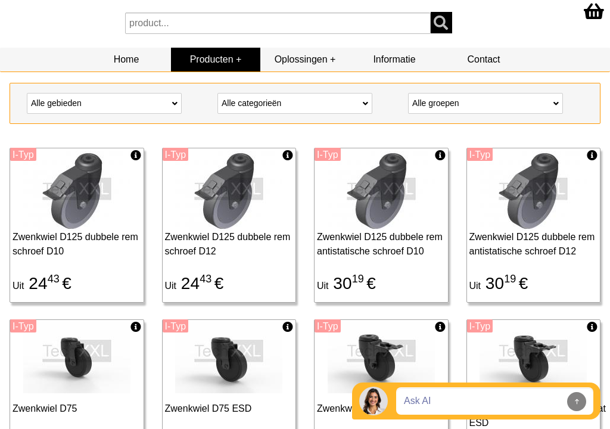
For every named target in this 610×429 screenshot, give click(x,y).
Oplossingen (301, 59)
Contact (483, 59)
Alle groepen (485, 102)
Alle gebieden (104, 102)
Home (126, 59)
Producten (212, 59)
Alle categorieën (295, 102)
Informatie (394, 59)
